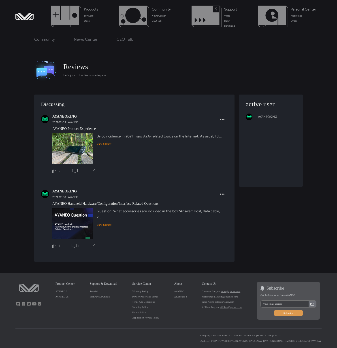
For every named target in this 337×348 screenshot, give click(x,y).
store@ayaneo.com (230, 291)
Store (87, 20)
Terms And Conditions (143, 301)
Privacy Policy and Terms (145, 296)
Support (230, 9)
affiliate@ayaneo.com (231, 307)
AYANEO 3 (61, 291)
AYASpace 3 (180, 296)
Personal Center (303, 9)
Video (227, 15)
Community (161, 9)
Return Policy (139, 312)
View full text (104, 144)
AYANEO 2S (62, 296)
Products (91, 9)
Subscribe (288, 313)
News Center (159, 15)
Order (294, 20)
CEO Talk (157, 20)
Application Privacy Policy (145, 317)
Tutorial (94, 291)
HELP (227, 20)
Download (229, 25)
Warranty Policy (140, 291)
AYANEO (73, 122)
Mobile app (296, 15)
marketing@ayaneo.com (225, 296)
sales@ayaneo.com (224, 301)
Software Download (100, 296)
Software (89, 15)
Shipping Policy (140, 307)
